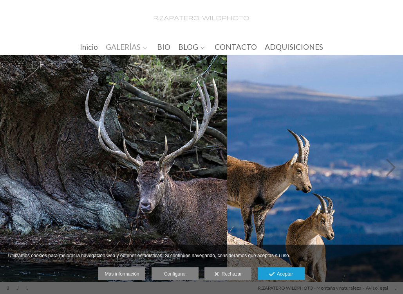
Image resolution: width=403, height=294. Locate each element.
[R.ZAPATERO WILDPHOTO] (201, 18)
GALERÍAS (123, 47)
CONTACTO (236, 47)
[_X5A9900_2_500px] (113, 169)
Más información (122, 274)
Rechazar (228, 274)
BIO (163, 47)
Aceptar (281, 274)
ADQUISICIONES (294, 47)
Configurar (175, 274)
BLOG (188, 47)
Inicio (89, 47)
